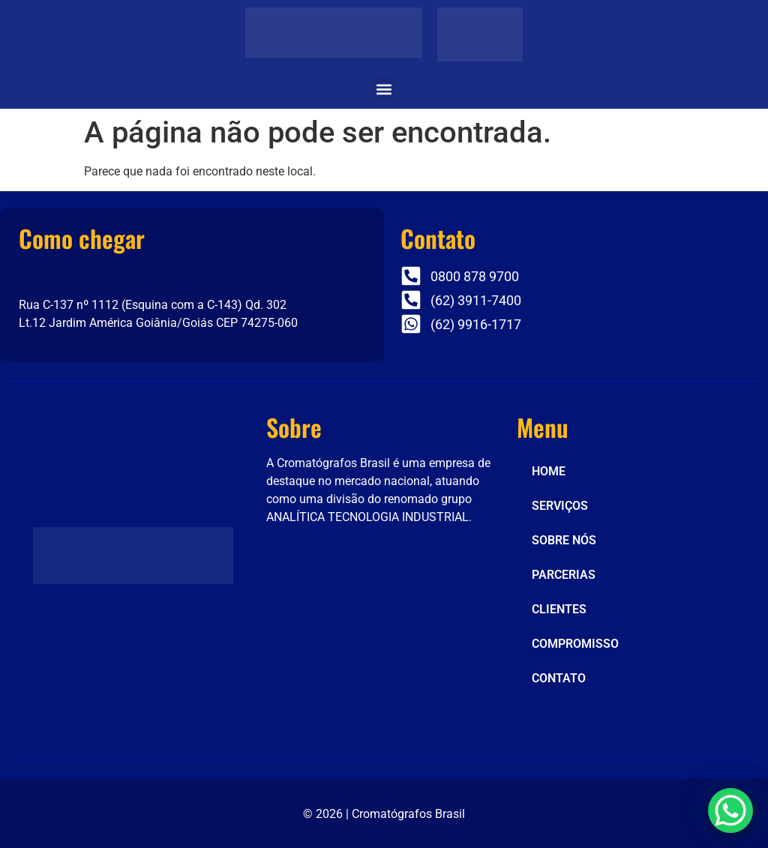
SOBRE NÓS (564, 540)
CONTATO (559, 678)
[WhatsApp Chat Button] (730, 810)
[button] (383, 88)
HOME (549, 471)
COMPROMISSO (575, 644)
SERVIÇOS (560, 506)
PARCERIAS (564, 575)
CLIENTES (559, 609)
